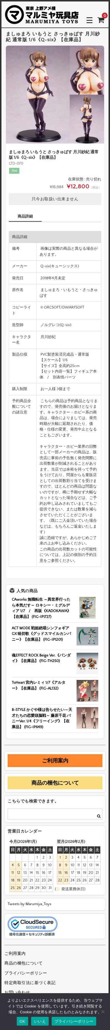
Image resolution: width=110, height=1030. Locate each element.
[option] (55, 95)
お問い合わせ (17, 992)
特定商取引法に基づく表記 (29, 983)
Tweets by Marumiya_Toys (29, 904)
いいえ (40, 1021)
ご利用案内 (55, 761)
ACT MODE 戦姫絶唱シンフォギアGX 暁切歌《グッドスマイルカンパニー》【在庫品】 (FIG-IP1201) (41, 634)
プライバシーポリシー (25, 973)
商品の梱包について (55, 783)
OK (22, 1021)
